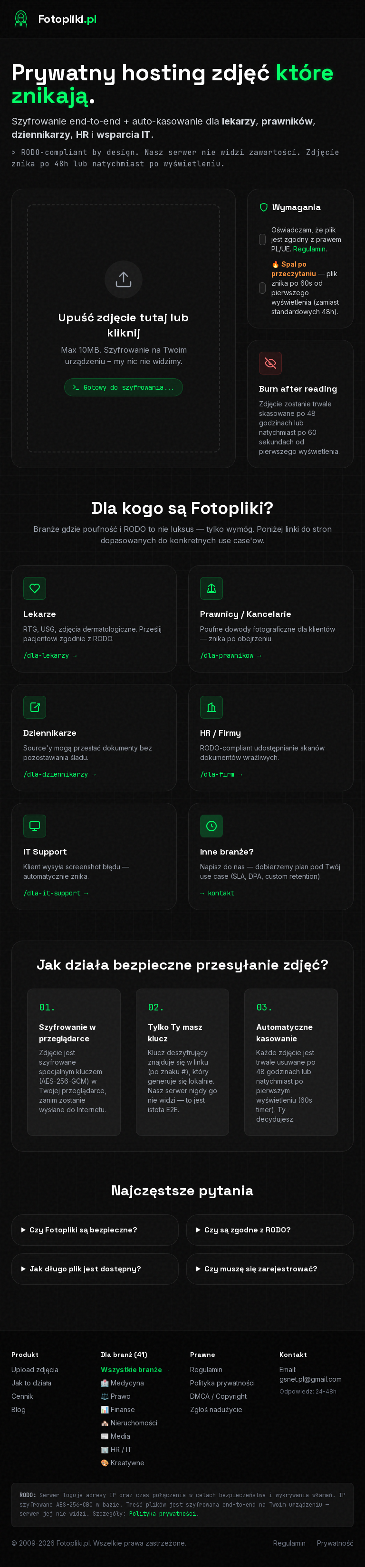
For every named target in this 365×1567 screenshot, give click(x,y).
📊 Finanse (118, 1409)
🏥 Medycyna (122, 1383)
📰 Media (115, 1436)
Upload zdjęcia (34, 1369)
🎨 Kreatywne (122, 1463)
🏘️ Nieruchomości (129, 1423)
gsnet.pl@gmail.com (310, 1379)
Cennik (22, 1396)
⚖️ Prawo (116, 1396)
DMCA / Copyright (218, 1396)
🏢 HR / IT (116, 1449)
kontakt (221, 893)
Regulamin (309, 249)
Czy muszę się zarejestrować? (260, 1269)
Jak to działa (31, 1383)
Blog (18, 1409)
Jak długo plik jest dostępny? (85, 1269)
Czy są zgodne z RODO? (247, 1230)
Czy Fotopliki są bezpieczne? (83, 1230)
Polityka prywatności (222, 1383)
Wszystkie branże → (135, 1369)
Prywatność (335, 1543)
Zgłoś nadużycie (216, 1409)
